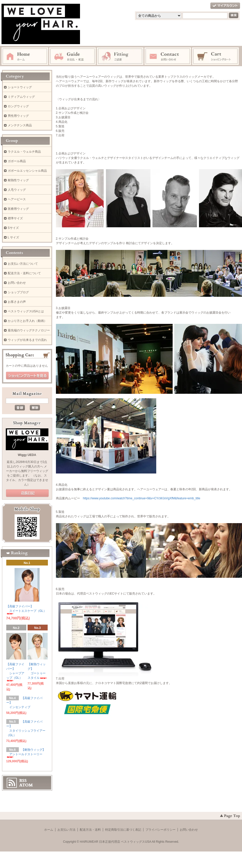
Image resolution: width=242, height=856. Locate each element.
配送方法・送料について (24, 273)
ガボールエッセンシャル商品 (27, 170)
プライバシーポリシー (160, 829)
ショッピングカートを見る (27, 376)
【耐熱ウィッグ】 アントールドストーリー (25, 753)
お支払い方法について (23, 263)
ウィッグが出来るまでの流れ (27, 340)
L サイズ (13, 237)
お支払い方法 (66, 829)
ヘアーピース (17, 199)
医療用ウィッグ (18, 209)
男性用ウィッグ (18, 116)
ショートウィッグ (20, 87)
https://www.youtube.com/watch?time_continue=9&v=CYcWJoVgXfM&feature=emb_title (141, 498)
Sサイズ (13, 228)
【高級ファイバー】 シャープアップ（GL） (15, 671)
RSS (23, 780)
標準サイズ (15, 218)
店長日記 (27, 493)
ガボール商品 (17, 161)
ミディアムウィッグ (21, 97)
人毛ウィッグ (17, 190)
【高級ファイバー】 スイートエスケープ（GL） (26, 609)
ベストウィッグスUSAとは (26, 311)
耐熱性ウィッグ (18, 180)
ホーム (48, 829)
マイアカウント (225, 6)
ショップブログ (18, 292)
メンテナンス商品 (20, 125)
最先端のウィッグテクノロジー (29, 330)
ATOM (26, 785)
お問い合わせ (17, 282)
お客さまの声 (17, 302)
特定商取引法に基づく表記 (123, 829)
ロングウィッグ (18, 106)
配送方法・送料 (90, 829)
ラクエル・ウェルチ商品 (24, 151)
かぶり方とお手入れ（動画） (27, 321)
